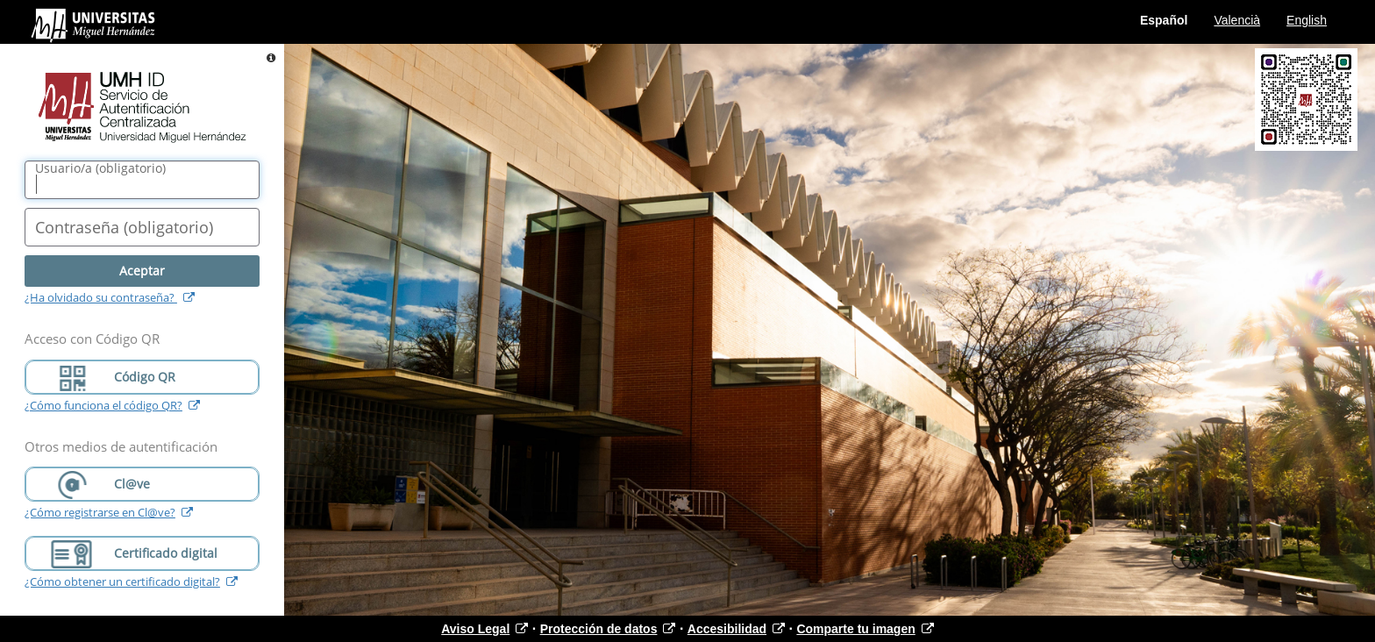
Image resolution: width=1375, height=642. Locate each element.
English (1306, 20)
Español (1163, 20)
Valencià (1237, 20)
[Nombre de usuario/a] (142, 179)
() (100, 168)
